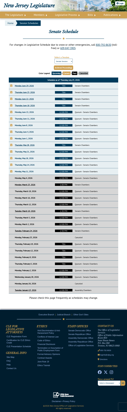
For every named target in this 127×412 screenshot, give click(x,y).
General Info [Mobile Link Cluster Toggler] (16, 353)
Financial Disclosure (46, 344)
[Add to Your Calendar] (11, 85)
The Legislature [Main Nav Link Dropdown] (15, 15)
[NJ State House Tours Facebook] (100, 373)
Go (123, 383)
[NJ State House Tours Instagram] (111, 373)
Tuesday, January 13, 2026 (25, 290)
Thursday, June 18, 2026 (25, 105)
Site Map (10, 357)
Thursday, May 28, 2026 (24, 145)
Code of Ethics (43, 340)
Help (9, 365)
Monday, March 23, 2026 (25, 184)
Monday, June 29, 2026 (24, 85)
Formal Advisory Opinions (48, 354)
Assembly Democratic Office (80, 338)
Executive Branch (46, 315)
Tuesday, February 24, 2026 (26, 231)
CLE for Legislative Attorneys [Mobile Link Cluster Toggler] (15, 329)
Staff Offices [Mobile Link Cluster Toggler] (78, 326)
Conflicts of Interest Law (48, 337)
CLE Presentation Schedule (19, 346)
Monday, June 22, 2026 (24, 99)
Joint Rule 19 (43, 362)
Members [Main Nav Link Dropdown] (40, 15)
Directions (103, 359)
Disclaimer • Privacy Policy (63, 401)
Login (120, 3)
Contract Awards (44, 358)
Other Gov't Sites (80, 315)
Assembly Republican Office (80, 342)
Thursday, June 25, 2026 (25, 92)
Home (10, 23)
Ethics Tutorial (43, 365)
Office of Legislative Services (81, 345)
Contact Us (11, 368)
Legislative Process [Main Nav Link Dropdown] (67, 15)
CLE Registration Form (17, 336)
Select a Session (61, 57)
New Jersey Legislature (29, 6)
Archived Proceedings (63, 67)
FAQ (9, 361)
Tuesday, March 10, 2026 (25, 211)
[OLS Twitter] (106, 373)
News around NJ (106, 379)
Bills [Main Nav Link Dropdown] (91, 15)
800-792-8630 (103, 44)
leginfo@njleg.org (107, 355)
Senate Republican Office (79, 334)
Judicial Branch (63, 315)
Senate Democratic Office (79, 331)
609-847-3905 (68, 48)
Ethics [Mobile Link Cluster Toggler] (42, 326)
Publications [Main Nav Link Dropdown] (112, 15)
